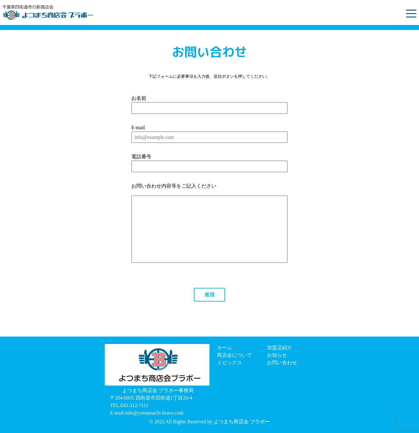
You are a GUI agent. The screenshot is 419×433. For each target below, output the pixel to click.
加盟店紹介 (279, 347)
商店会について (234, 355)
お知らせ (277, 355)
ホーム (224, 347)
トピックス (229, 362)
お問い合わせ (282, 362)
